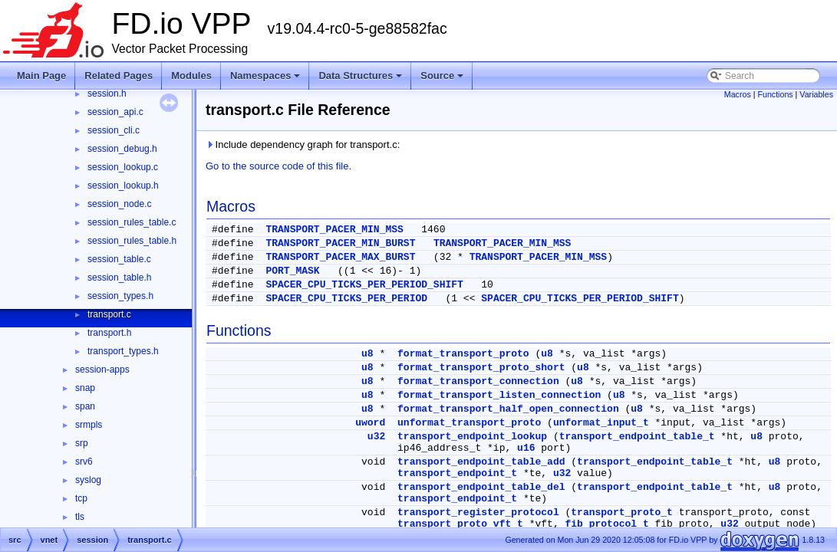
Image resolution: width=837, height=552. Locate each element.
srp (81, 443)
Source (443, 80)
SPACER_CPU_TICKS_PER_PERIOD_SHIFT (364, 285)
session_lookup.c (122, 167)
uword (370, 423)
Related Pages (118, 75)
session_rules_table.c (131, 222)
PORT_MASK (292, 271)
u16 (526, 448)
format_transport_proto (463, 354)
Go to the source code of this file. (278, 166)
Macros (737, 94)
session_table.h (119, 277)
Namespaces (266, 80)
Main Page (41, 75)
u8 (367, 354)
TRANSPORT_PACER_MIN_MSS (334, 229)
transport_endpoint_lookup (472, 436)
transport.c (109, 314)
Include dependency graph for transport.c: (303, 144)
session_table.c (119, 259)
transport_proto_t (622, 512)
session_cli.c (113, 130)
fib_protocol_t (606, 524)
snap (85, 388)
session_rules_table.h (131, 240)
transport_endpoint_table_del (481, 487)
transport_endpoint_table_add (481, 462)
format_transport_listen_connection (499, 395)
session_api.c (115, 112)
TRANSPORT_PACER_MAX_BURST (340, 257)
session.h (107, 93)
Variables (816, 94)
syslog (88, 480)
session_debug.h (122, 148)
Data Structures (361, 80)
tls (79, 516)
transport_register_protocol (478, 512)
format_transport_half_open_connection (508, 409)
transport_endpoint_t (457, 473)
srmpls (88, 424)
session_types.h (120, 296)
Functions (775, 94)
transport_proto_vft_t (460, 524)
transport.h (109, 332)
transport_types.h (123, 351)
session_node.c (119, 204)
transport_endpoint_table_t (637, 436)
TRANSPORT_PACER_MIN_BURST (340, 243)
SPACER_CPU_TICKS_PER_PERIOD (346, 298)
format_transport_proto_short (481, 367)
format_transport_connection (478, 381)
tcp (81, 498)
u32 (376, 436)
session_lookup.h (123, 185)
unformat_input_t (601, 423)
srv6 (84, 461)
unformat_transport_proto (469, 423)
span (85, 406)
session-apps (102, 369)
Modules (191, 75)
